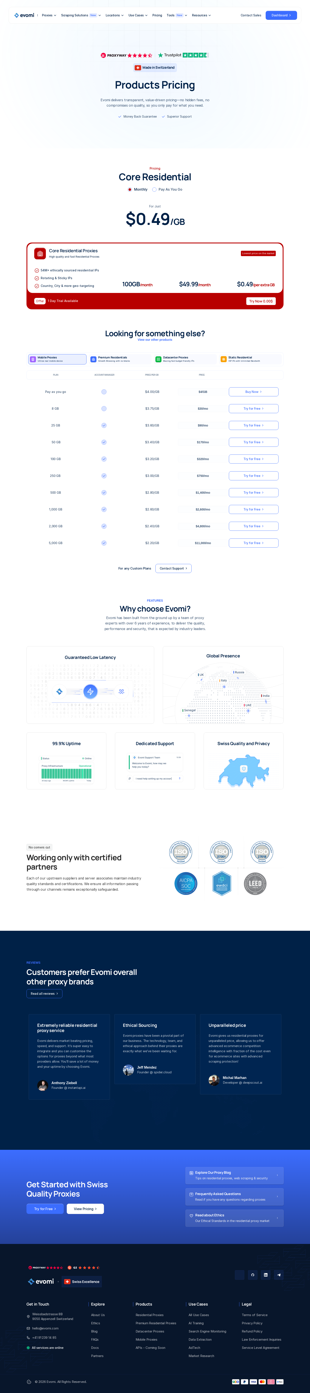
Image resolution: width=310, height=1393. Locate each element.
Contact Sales (251, 15)
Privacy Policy (252, 1323)
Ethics (95, 1323)
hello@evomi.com (45, 1328)
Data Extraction (200, 1339)
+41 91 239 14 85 (44, 1337)
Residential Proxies (150, 1315)
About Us (98, 1315)
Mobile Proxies (147, 1339)
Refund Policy (252, 1331)
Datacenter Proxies (150, 1331)
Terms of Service (254, 1315)
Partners (97, 1356)
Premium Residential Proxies (156, 1323)
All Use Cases (199, 1315)
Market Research (201, 1356)
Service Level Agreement (260, 1348)
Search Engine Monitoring (207, 1331)
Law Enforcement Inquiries (261, 1339)
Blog (94, 1331)
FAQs (95, 1339)
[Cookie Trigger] (29, 1381)
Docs (95, 1348)
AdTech (194, 1348)
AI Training (196, 1323)
